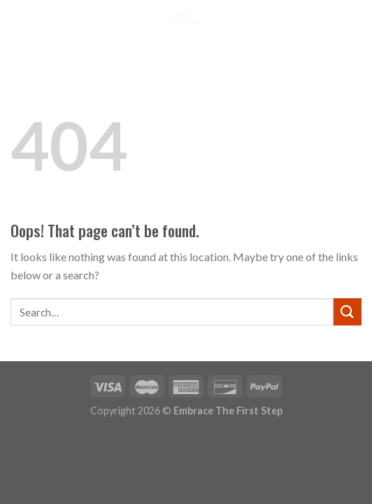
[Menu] (18, 24)
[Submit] (348, 312)
